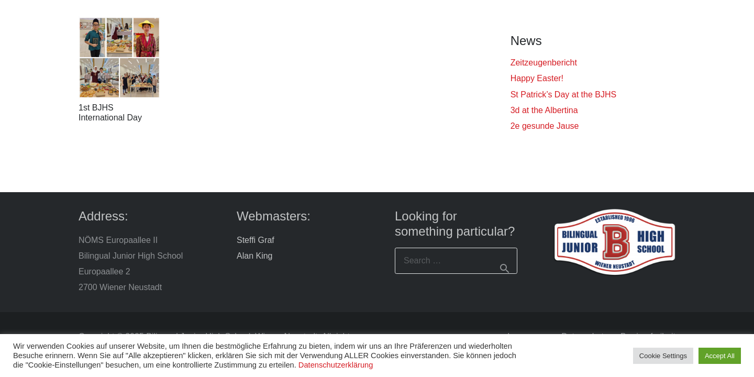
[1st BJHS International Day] (119, 57)
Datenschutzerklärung (335, 365)
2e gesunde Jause (545, 125)
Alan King (255, 255)
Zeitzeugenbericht (544, 62)
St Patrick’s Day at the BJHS (563, 94)
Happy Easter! (537, 78)
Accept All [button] (720, 356)
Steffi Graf (255, 240)
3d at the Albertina (544, 110)
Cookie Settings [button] (663, 356)
